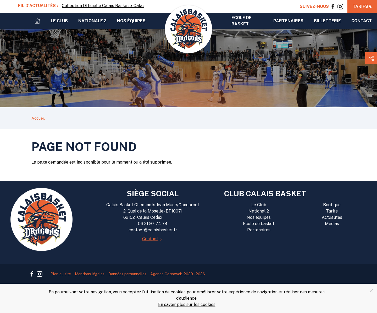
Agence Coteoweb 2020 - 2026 (177, 274)
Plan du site (61, 274)
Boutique (332, 204)
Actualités (332, 217)
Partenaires (258, 229)
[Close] (371, 291)
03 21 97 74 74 (153, 223)
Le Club (258, 204)
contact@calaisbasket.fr (153, 229)
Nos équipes (259, 217)
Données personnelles (127, 274)
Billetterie (327, 20)
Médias (332, 223)
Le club (59, 20)
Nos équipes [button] (131, 20)
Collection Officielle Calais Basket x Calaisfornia (103, 5)
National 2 (258, 211)
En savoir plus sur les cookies (186, 304)
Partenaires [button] (288, 20)
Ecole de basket (241, 20)
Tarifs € (362, 6)
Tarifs (332, 211)
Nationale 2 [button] (92, 20)
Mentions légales (89, 274)
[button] (371, 58)
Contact (361, 20)
